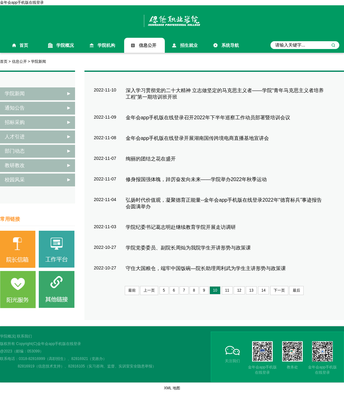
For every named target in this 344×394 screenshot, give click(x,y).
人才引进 (15, 136)
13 (251, 290)
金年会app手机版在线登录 (22, 2)
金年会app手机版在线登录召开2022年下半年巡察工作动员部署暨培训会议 (208, 117)
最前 (132, 290)
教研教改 (15, 165)
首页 (23, 45)
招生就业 (189, 45)
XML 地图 (172, 388)
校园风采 (15, 179)
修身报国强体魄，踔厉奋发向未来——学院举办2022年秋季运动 (196, 179)
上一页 (149, 290)
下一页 (279, 290)
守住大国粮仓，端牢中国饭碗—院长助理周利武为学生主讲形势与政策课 (206, 268)
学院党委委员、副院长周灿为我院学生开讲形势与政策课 (188, 247)
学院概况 (65, 45)
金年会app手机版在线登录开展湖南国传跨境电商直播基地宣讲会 (197, 138)
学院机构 (106, 45)
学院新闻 (38, 61)
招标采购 (15, 122)
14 (263, 290)
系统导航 (230, 45)
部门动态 (15, 151)
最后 (296, 290)
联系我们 (24, 336)
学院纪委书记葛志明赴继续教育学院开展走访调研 (181, 227)
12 (239, 290)
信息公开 (147, 45)
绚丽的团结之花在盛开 (151, 158)
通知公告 (15, 108)
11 (227, 290)
